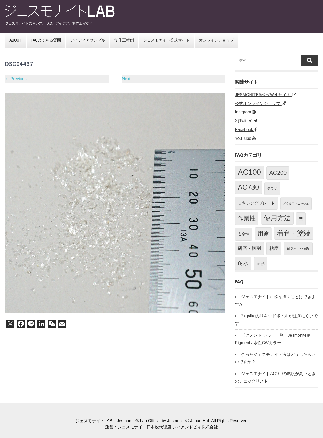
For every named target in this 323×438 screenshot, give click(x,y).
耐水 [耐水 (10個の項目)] (243, 263)
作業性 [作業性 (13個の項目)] (247, 218)
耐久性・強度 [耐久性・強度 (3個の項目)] (298, 248)
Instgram (245, 112)
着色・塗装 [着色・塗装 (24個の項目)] (294, 233)
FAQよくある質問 (46, 40)
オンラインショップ (216, 40)
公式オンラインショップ (260, 103)
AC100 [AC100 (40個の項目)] (249, 172)
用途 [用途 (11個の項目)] (263, 233)
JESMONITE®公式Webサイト (265, 95)
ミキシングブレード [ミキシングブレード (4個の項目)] (256, 203)
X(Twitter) (246, 121)
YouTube (245, 138)
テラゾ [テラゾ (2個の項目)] (272, 188)
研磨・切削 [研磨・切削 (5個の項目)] (249, 248)
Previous (16, 79)
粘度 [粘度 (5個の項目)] (274, 248)
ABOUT (15, 40)
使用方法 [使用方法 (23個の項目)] (277, 218)
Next (129, 79)
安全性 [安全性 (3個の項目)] (243, 234)
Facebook (246, 129)
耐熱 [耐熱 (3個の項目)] (261, 263)
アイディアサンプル (87, 40)
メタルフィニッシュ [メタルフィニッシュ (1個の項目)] (296, 203)
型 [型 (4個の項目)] (301, 218)
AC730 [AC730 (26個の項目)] (248, 187)
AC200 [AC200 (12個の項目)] (278, 172)
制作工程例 (124, 40)
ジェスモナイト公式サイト (166, 40)
